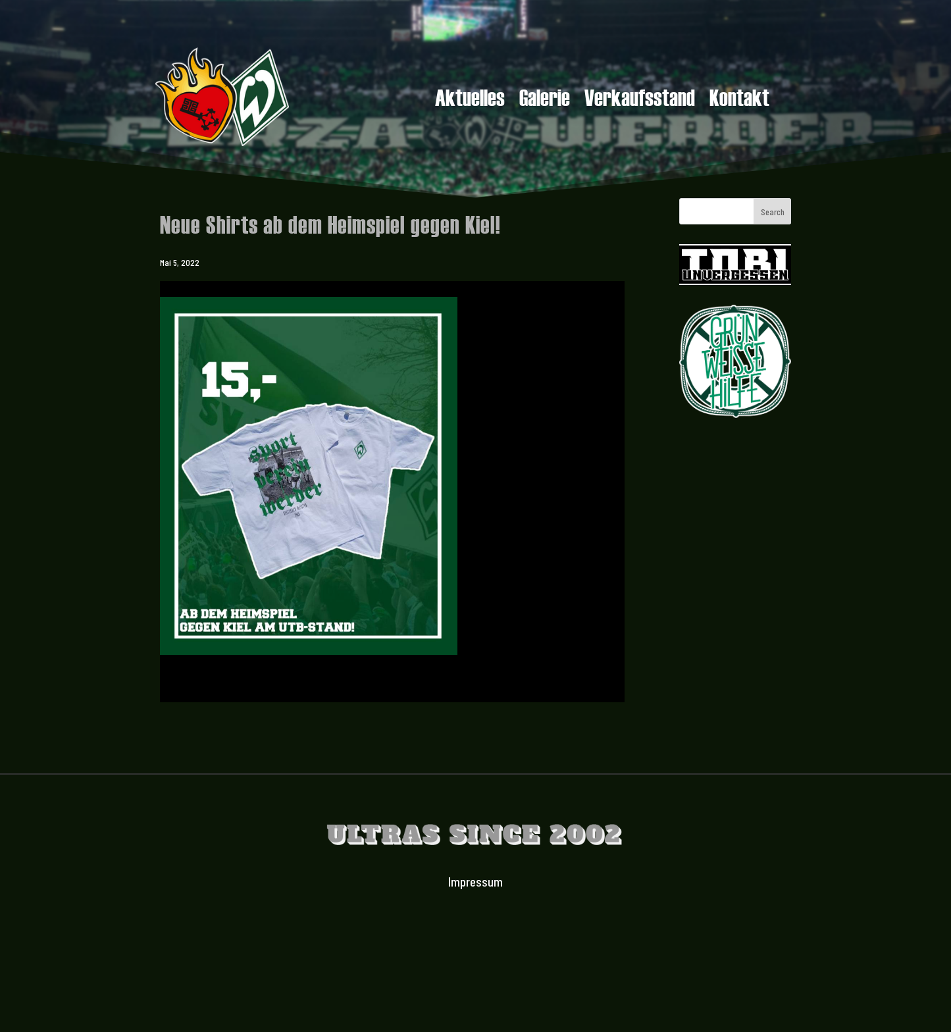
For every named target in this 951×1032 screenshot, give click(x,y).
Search (772, 211)
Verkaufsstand (639, 99)
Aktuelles (470, 99)
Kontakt (739, 99)
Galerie (544, 99)
